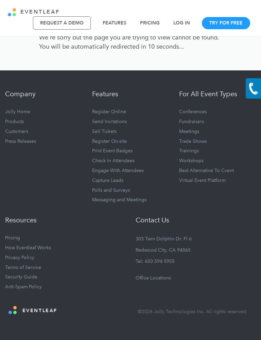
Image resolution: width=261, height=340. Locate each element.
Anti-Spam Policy (23, 287)
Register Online (109, 112)
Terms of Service (23, 267)
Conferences (193, 112)
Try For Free (226, 23)
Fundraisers (191, 121)
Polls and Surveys (111, 190)
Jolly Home (17, 112)
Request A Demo (62, 23)
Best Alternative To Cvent (206, 170)
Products (14, 121)
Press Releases (20, 141)
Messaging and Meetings (119, 200)
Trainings (189, 151)
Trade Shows (193, 141)
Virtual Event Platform (202, 180)
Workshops (191, 161)
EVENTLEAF (34, 12)
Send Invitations (109, 121)
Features (114, 23)
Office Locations (153, 278)
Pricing (150, 23)
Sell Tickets (104, 131)
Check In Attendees (113, 161)
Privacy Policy (19, 257)
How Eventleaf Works (28, 248)
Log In (181, 23)
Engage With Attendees (118, 170)
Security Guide (21, 277)
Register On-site (109, 141)
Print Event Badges (112, 151)
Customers (16, 131)
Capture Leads (107, 180)
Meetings (189, 131)
